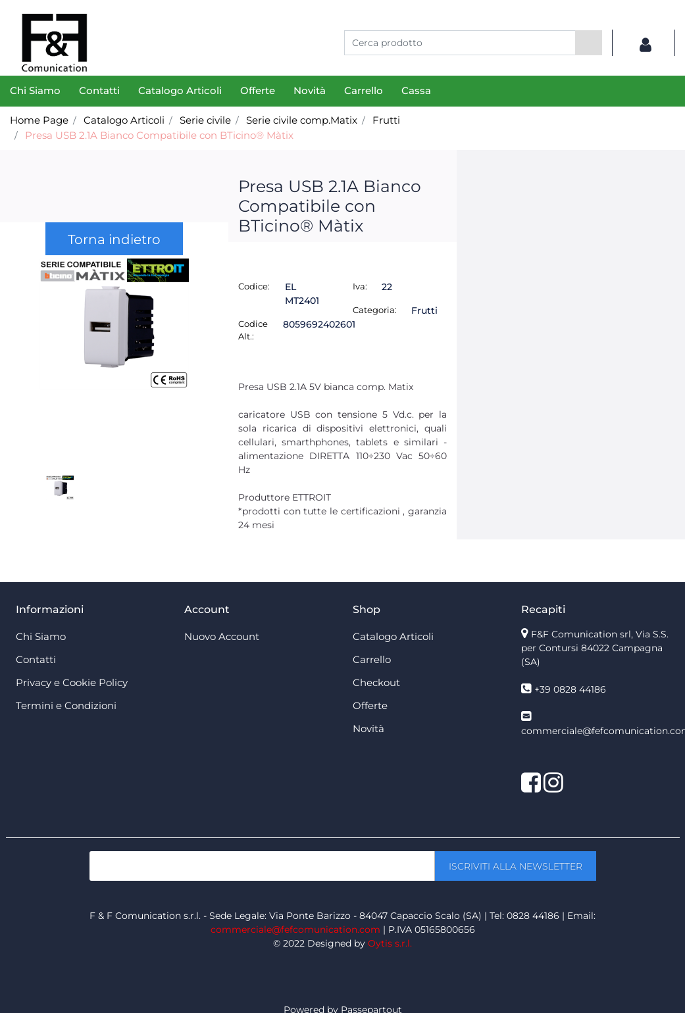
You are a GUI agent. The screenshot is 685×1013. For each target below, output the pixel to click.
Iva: (360, 286)
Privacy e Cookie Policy (72, 682)
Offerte (257, 90)
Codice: (254, 286)
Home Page (39, 120)
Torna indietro (114, 239)
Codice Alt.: (253, 330)
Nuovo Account (221, 636)
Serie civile (205, 120)
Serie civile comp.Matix (301, 120)
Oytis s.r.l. (390, 943)
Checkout (376, 682)
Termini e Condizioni (66, 705)
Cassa (416, 90)
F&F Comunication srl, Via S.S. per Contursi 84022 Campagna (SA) (595, 648)
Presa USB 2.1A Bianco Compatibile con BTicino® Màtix (159, 135)
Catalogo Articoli (180, 90)
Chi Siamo (35, 90)
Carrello (363, 90)
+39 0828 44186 (570, 689)
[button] (588, 42)
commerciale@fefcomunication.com (295, 929)
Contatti (99, 90)
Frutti (386, 120)
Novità (309, 90)
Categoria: (375, 310)
